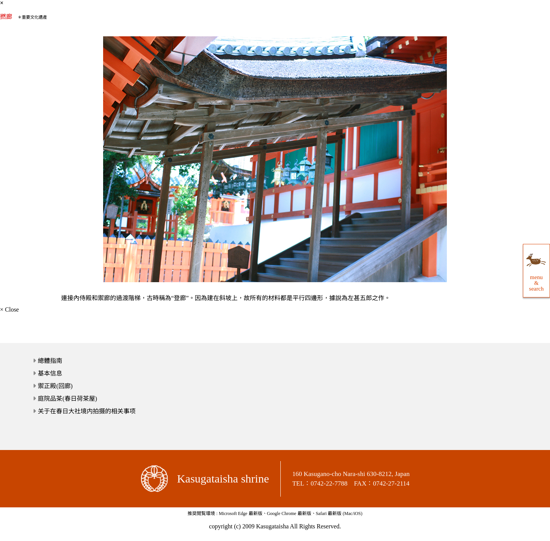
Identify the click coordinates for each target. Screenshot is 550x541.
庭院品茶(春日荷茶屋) (67, 398)
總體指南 (50, 360)
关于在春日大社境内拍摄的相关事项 (87, 411)
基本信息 (50, 373)
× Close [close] (9, 309)
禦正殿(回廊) (55, 386)
